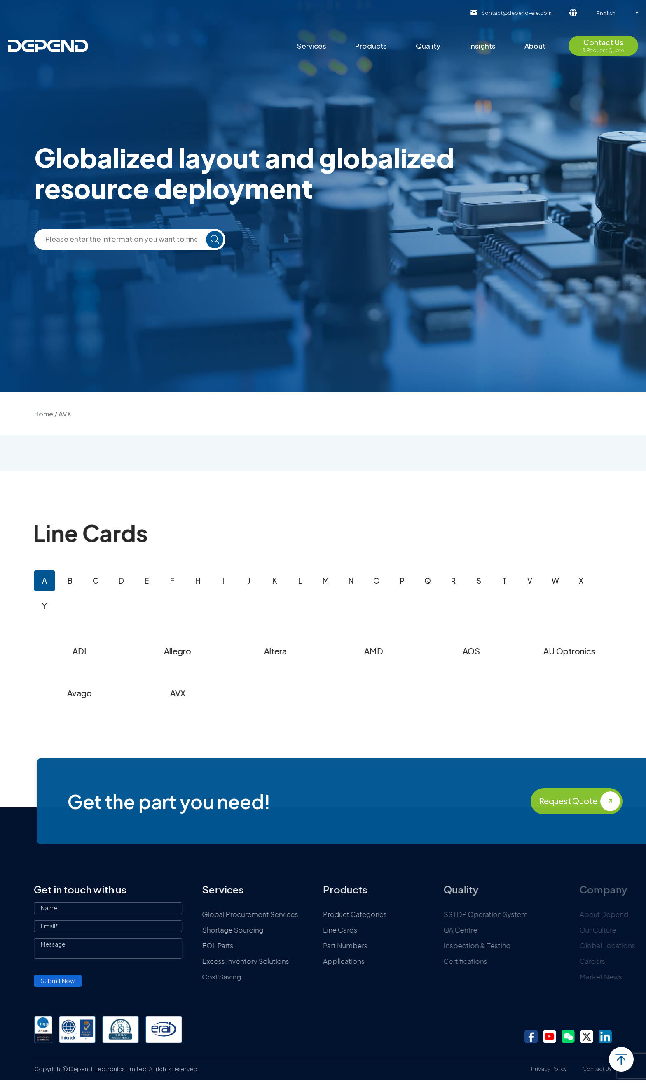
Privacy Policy (549, 1068)
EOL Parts (310, 945)
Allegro (262, 651)
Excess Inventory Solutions (338, 960)
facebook (531, 1036)
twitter (586, 1036)
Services (311, 45)
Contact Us (597, 1068)
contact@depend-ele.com (517, 12)
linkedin (605, 1036)
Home (43, 413)
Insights (482, 45)
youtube (549, 1036)
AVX (262, 693)
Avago (164, 693)
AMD (458, 651)
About (534, 45)
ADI (164, 651)
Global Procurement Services (343, 914)
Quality (428, 45)
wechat (568, 1036)
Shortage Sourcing (325, 929)
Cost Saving (314, 976)
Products (371, 45)
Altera (360, 651)
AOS (555, 651)
